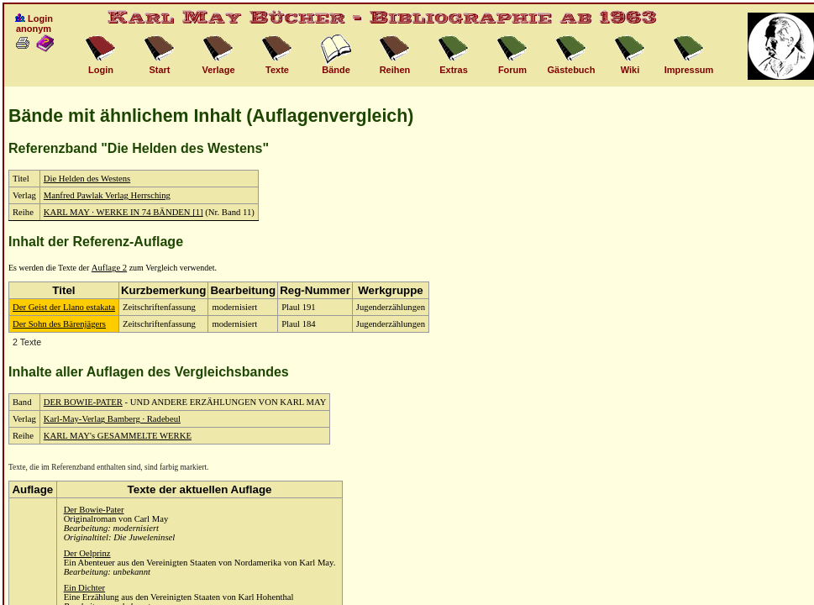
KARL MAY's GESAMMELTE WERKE (118, 435)
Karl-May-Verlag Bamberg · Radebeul (112, 419)
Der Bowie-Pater (94, 509)
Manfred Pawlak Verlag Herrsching (107, 195)
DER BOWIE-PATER (83, 402)
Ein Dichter (84, 587)
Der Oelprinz (87, 553)
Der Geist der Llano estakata (64, 307)
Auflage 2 (109, 267)
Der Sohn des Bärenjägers (59, 324)
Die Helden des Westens (87, 178)
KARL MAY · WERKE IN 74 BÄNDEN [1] (123, 212)
